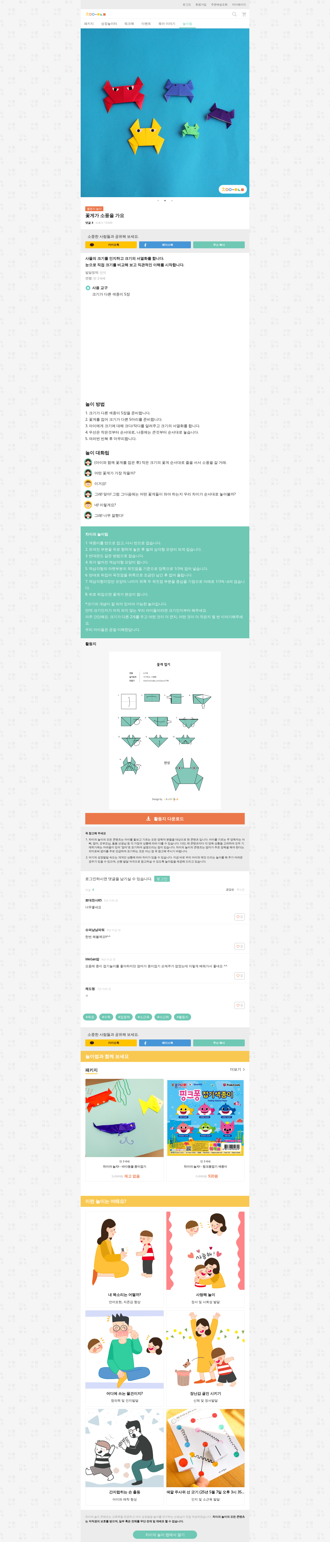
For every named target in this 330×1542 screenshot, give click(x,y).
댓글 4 (89, 223)
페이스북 (158, 245)
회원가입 (200, 4)
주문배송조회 (219, 4)
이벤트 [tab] (146, 23)
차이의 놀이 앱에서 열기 (165, 1534)
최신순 (240, 889)
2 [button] (165, 200)
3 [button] (172, 200)
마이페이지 (239, 4)
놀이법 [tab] (187, 23)
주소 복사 (219, 245)
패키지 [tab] (89, 23)
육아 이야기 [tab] (166, 23)
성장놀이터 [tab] (109, 23)
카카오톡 (104, 245)
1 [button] (158, 200)
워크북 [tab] (129, 23)
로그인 (187, 4)
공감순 (230, 889)
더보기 (237, 1069)
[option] (165, 112)
